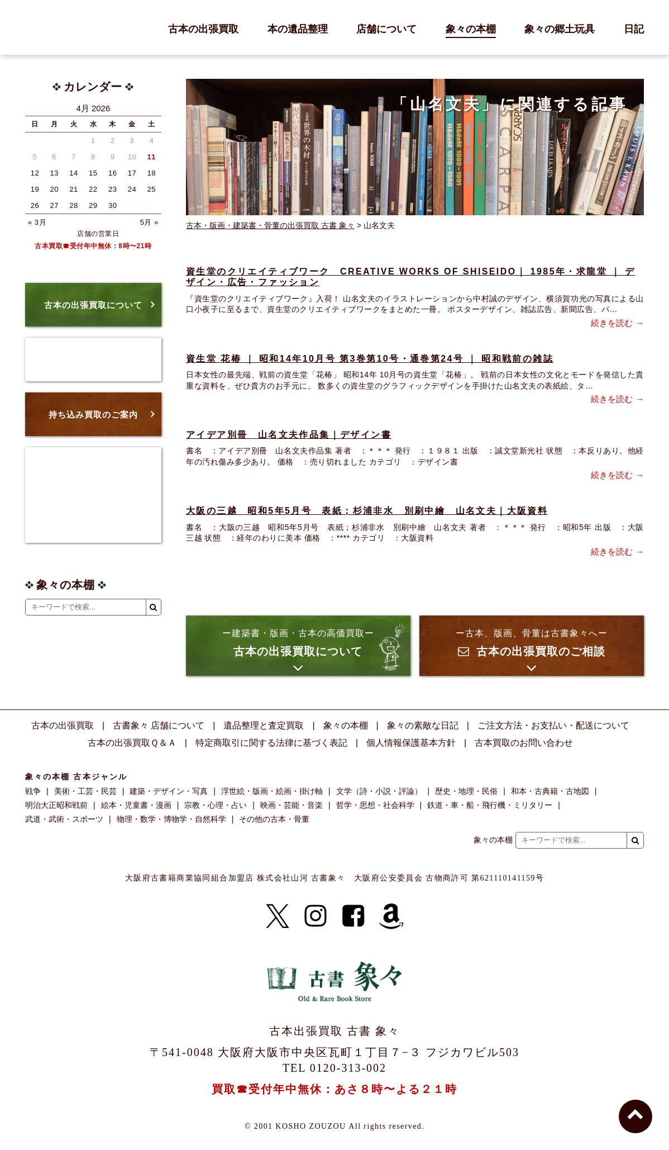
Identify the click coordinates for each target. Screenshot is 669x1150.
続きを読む (612, 323)
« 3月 (37, 222)
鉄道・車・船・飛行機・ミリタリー (489, 805)
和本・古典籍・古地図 (550, 791)
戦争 (33, 791)
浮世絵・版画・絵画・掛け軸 (272, 791)
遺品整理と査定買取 (263, 725)
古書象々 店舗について (158, 725)
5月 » (149, 222)
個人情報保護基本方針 (411, 742)
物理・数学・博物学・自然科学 (171, 819)
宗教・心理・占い (215, 805)
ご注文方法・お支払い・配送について (553, 725)
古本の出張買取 (203, 29)
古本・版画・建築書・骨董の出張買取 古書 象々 (270, 225)
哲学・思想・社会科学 (375, 805)
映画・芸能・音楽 (291, 805)
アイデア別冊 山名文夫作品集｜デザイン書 (288, 434)
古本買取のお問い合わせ (524, 742)
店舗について (386, 29)
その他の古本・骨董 (274, 819)
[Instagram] (315, 916)
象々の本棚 (471, 29)
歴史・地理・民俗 (466, 791)
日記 (634, 29)
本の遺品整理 (297, 29)
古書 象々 (50, 27)
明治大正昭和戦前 (56, 805)
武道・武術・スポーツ (64, 819)
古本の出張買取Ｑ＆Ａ (132, 742)
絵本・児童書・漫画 (136, 805)
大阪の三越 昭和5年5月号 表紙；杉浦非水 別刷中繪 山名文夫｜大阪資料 (367, 510)
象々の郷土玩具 (559, 29)
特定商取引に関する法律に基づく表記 (271, 742)
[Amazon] (391, 916)
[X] (277, 916)
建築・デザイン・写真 (169, 791)
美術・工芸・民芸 (85, 791)
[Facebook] (353, 916)
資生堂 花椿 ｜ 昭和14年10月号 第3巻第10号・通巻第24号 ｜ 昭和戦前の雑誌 (369, 358)
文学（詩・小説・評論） (379, 791)
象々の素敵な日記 (422, 725)
